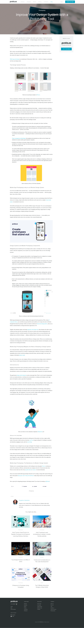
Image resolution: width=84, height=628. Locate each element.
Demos (34, 1)
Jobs (51, 606)
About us (52, 603)
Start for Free (70, 1)
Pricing (40, 1)
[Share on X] (15, 486)
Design (42, 582)
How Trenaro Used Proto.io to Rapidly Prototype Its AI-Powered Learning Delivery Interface (20, 534)
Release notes (39, 607)
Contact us (52, 607)
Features (22, 1)
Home (12, 606)
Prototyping (31, 490)
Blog (52, 1)
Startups (42, 557)
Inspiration (21, 557)
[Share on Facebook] (26, 486)
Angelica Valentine (24, 500)
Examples (29, 1)
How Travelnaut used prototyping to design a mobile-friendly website (42, 534)
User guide (39, 605)
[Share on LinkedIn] (36, 486)
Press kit (52, 605)
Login (61, 1)
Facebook (13, 614)
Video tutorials (39, 606)
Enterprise (25, 610)
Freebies (38, 609)
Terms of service (53, 609)
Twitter (13, 616)
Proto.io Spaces (13, 609)
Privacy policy (53, 610)
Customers (46, 1)
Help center (39, 603)
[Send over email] (47, 486)
